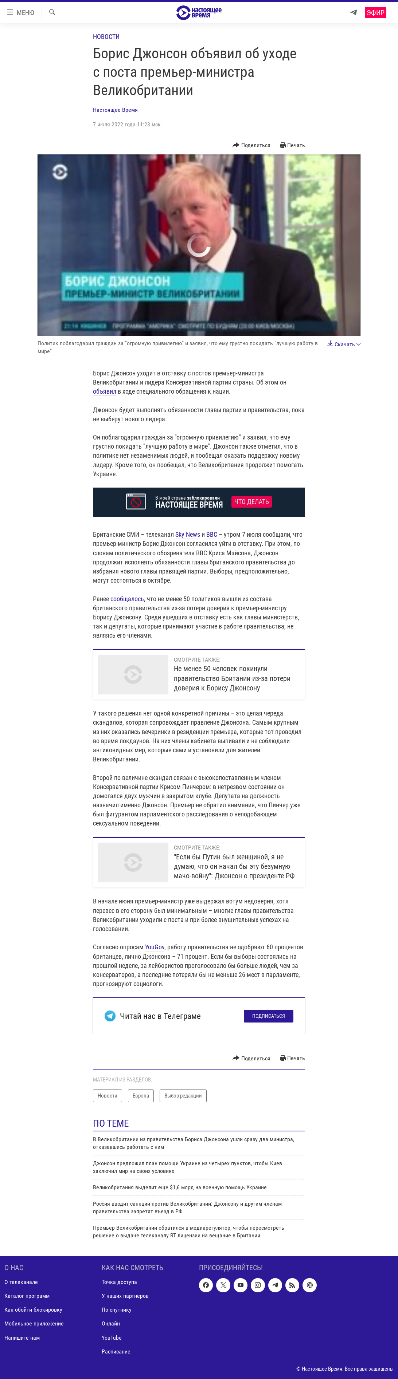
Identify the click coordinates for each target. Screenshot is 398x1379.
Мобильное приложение (34, 1323)
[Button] (251, 145)
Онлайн (111, 1323)
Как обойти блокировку (33, 1309)
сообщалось (127, 599)
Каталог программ (27, 1295)
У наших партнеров (125, 1295)
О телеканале (21, 1281)
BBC (211, 534)
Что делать (251, 501)
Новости (106, 36)
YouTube (112, 1337)
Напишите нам (22, 1337)
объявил (104, 391)
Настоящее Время (115, 109)
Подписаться (268, 1016)
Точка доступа (119, 1281)
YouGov (154, 947)
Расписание (116, 1351)
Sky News (187, 534)
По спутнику (117, 1309)
